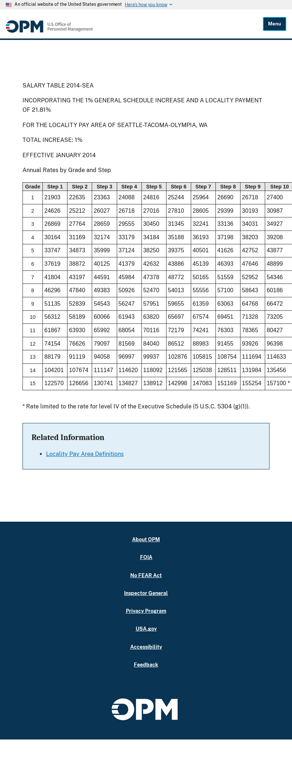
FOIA (146, 557)
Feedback (146, 664)
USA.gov (146, 628)
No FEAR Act (146, 575)
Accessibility (146, 647)
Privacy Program (146, 611)
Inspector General (146, 593)
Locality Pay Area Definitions (85, 454)
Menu (274, 24)
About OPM (146, 539)
